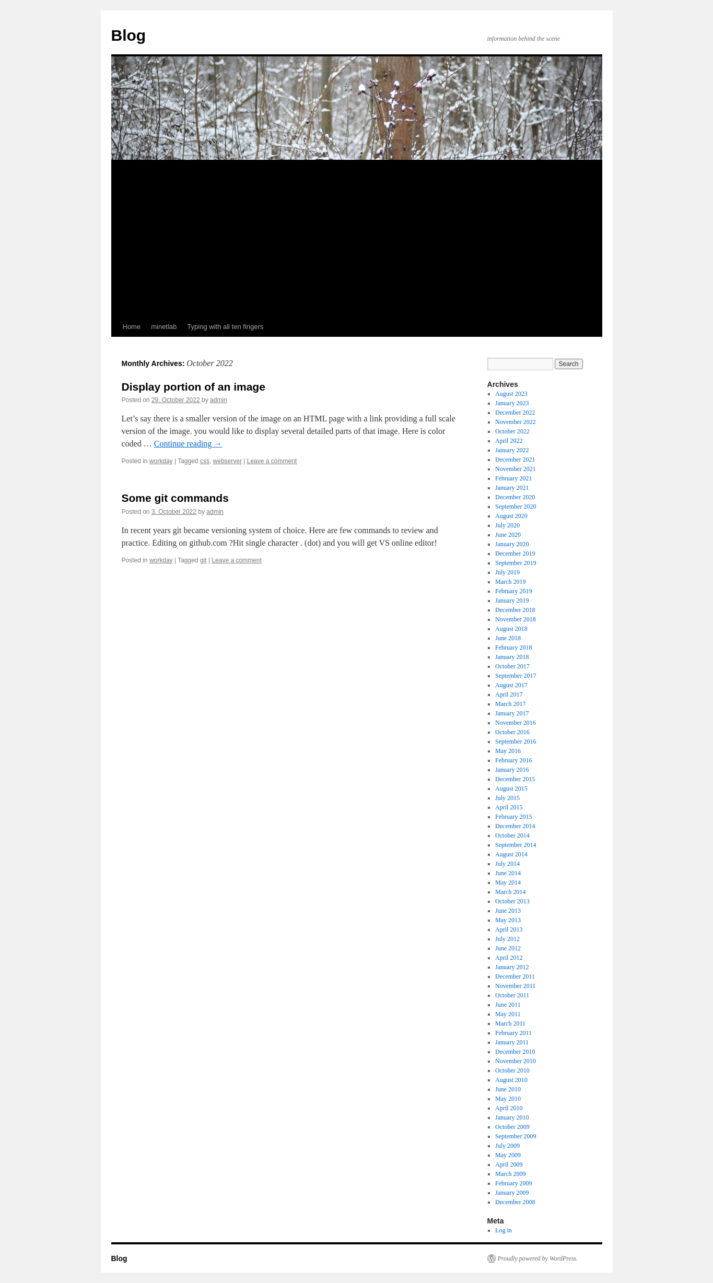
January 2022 (512, 450)
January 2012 (512, 967)
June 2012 (508, 948)
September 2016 (515, 741)
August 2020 (511, 516)
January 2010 (512, 1117)
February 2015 (513, 816)
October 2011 (512, 995)
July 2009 (507, 1145)
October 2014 (512, 835)
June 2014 (508, 873)
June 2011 (508, 1004)
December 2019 (515, 553)
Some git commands (175, 498)
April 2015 (508, 807)
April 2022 (508, 440)
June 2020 (508, 534)
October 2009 (512, 1127)
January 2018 (512, 657)
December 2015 (515, 779)
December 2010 (515, 1051)
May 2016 (508, 751)
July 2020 (507, 525)
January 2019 (512, 600)
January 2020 (512, 544)
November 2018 (515, 619)
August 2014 (511, 854)
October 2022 (512, 431)
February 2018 (513, 647)
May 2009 (508, 1155)
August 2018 (511, 628)
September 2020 (515, 506)
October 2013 (512, 901)
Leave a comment (272, 461)
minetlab (164, 327)
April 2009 (508, 1164)
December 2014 (515, 826)
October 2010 (512, 1070)
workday (161, 461)
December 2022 (515, 412)
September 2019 (515, 563)
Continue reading (188, 443)
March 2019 (510, 581)
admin (218, 400)
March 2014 (510, 892)
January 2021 (512, 487)
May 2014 (508, 882)
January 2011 (512, 1042)
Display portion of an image (193, 387)
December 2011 (515, 976)
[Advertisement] (356, 239)
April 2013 (508, 929)
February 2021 (513, 478)
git (203, 560)
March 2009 (510, 1174)
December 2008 (515, 1202)
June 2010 (508, 1089)
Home (132, 327)
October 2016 (512, 732)
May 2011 (508, 1014)
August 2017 (511, 685)
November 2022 (515, 422)
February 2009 (513, 1183)
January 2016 (512, 769)
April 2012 (508, 957)
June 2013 (508, 910)
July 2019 (507, 572)
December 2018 (515, 610)
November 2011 (515, 986)
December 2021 (515, 459)
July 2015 (507, 798)
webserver (227, 461)
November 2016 (515, 722)
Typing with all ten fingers (225, 327)
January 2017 (512, 713)
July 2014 (507, 863)
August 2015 (511, 788)
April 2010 (508, 1108)
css (204, 461)
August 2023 (511, 393)
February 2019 (513, 591)
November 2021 (515, 469)
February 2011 (513, 1033)
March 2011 (510, 1023)
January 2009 (512, 1192)
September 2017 (515, 675)
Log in (503, 1230)
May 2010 (508, 1098)
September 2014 (515, 845)
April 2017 (508, 694)
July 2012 (507, 939)
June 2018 (508, 638)
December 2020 (515, 497)
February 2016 (513, 760)
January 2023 (512, 403)
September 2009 (515, 1136)
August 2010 (511, 1080)
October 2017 (512, 666)
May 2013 (508, 920)
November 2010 (515, 1061)
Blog (128, 35)
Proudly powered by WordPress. (538, 1258)
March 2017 (510, 704)
